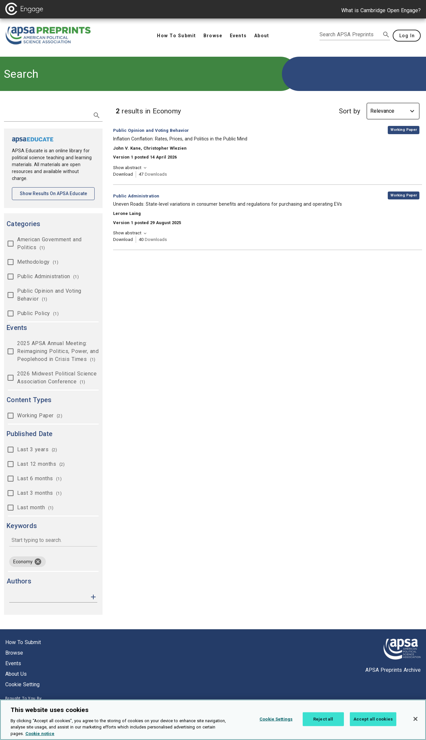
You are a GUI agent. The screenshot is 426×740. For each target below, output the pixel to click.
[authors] (48, 597)
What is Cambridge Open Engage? (381, 10)
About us (16, 674)
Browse (14, 653)
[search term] (46, 114)
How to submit (23, 642)
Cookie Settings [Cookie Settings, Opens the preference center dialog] (275, 723)
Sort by (349, 111)
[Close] (415, 723)
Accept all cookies (373, 723)
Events (13, 663)
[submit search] (386, 35)
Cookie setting (22, 684)
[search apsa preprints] (350, 34)
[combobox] (53, 541)
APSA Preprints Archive (393, 670)
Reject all (323, 723)
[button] (93, 596)
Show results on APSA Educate (57, 193)
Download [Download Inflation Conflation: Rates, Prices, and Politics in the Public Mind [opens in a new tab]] (123, 174)
